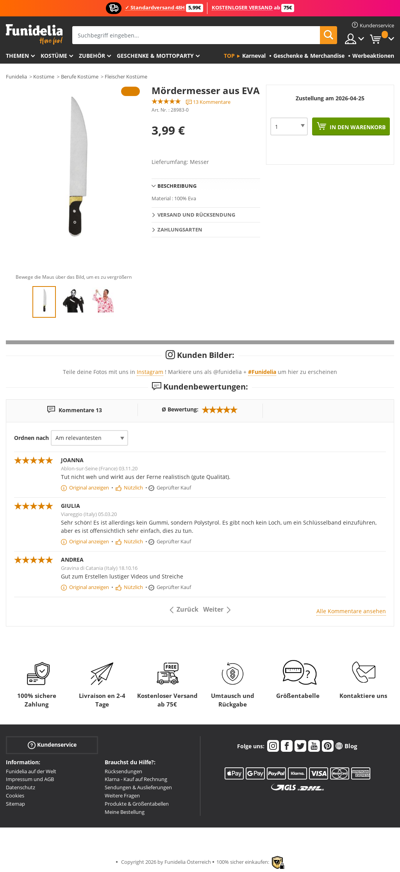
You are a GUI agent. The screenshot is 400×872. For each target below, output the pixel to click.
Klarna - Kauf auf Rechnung (136, 779)
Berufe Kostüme (79, 76)
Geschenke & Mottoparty (155, 55)
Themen (17, 55)
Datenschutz (20, 787)
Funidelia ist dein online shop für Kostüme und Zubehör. (34, 34)
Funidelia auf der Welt (31, 771)
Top (229, 55)
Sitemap (15, 803)
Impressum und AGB (30, 779)
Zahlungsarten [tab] (179, 229)
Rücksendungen (123, 771)
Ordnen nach (31, 437)
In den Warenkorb (357, 127)
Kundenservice (52, 744)
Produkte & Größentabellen (137, 803)
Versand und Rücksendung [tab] (196, 214)
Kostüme (54, 55)
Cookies (15, 795)
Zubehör (92, 55)
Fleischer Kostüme (126, 76)
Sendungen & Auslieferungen (138, 787)
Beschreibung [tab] (176, 185)
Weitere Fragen (122, 795)
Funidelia (16, 76)
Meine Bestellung (125, 811)
